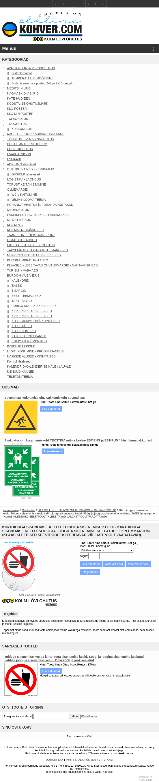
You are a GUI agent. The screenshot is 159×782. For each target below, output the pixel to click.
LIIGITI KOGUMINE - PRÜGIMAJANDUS (35, 351)
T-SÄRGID (18, 290)
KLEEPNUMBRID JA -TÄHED (27, 260)
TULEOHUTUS (17, 118)
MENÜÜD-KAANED (20, 371)
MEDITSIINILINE (18, 88)
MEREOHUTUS (18, 209)
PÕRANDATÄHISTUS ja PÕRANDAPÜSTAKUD (40, 204)
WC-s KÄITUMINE (24, 194)
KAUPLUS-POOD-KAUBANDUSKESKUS (35, 134)
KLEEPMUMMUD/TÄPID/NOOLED (35, 321)
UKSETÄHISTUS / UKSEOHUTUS (31, 245)
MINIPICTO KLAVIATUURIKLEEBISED (34, 255)
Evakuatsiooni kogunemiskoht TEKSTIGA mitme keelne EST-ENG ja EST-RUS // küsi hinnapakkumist (78, 440)
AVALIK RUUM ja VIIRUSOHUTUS (31, 68)
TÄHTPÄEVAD (21, 301)
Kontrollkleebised (19, 361)
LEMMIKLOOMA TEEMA (28, 199)
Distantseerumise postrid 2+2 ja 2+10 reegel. (42, 83)
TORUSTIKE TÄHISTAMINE (26, 184)
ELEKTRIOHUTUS (20, 149)
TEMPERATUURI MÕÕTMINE (32, 78)
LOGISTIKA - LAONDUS (24, 179)
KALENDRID (20, 280)
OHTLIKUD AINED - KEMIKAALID (30, 169)
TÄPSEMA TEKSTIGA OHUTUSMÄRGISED (37, 250)
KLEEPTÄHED (21, 326)
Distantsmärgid (21, 73)
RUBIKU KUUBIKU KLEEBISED (33, 306)
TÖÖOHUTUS (17, 124)
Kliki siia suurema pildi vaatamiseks (39, 594)
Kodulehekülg (11, 510)
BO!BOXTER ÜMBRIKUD (29, 341)
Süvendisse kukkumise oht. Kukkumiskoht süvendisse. (45, 397)
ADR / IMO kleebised (21, 164)
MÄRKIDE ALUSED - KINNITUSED (31, 356)
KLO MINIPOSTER (20, 113)
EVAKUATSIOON (19, 154)
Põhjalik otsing (89, 716)
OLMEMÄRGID (17, 189)
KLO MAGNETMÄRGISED (25, 230)
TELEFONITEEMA (20, 376)
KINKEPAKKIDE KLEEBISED (31, 311)
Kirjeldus (10, 614)
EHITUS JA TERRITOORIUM (27, 144)
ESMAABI (14, 159)
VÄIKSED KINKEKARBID (29, 336)
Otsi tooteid (28, 510)
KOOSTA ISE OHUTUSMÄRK (27, 103)
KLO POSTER (17, 108)
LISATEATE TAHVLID (22, 240)
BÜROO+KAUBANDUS (23, 275)
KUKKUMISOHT (22, 129)
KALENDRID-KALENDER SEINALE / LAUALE (39, 366)
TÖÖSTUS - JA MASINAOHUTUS (30, 139)
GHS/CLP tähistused (25, 174)
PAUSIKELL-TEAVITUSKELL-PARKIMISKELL (38, 215)
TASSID (16, 285)
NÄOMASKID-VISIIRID (23, 93)
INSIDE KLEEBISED (21, 346)
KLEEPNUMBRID (23, 331)
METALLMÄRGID (19, 220)
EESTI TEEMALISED (26, 295)
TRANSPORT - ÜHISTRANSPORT (31, 235)
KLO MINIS (15, 225)
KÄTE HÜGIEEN (18, 98)
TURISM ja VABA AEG (22, 270)
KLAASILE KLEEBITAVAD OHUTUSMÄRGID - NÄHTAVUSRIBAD (52, 265)
